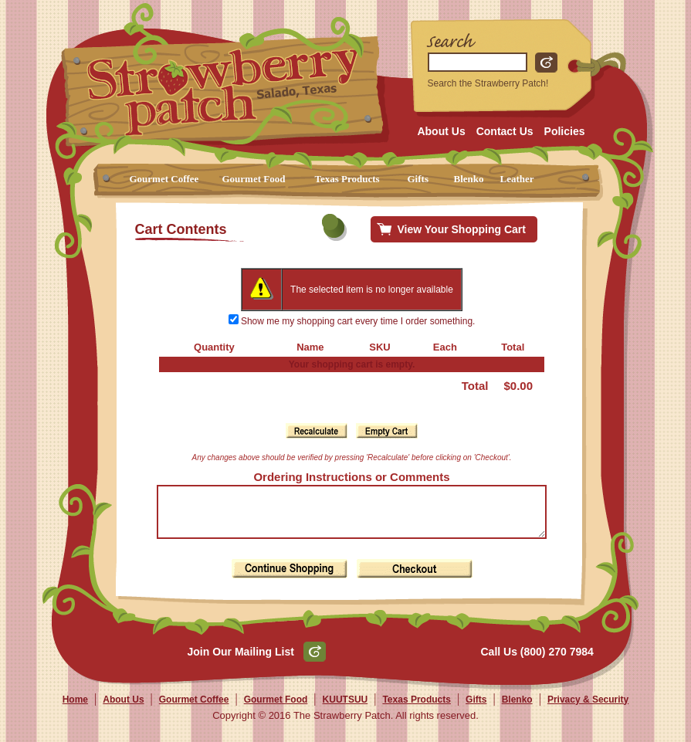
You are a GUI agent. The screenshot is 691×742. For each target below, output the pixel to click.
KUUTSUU (345, 708)
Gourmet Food (254, 179)
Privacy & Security (587, 708)
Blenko (469, 179)
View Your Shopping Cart (462, 229)
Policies (564, 131)
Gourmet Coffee (164, 179)
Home (75, 708)
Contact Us (504, 131)
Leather (517, 179)
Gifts (418, 179)
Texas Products (347, 179)
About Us (441, 131)
